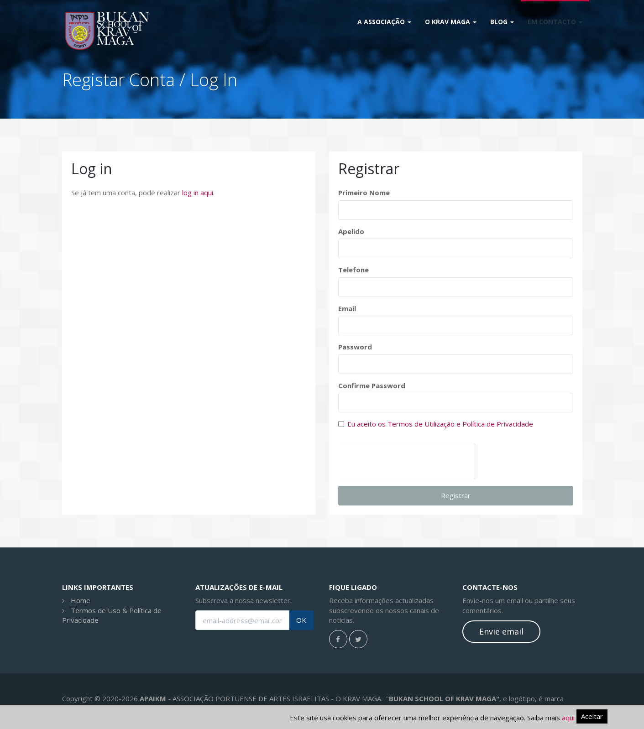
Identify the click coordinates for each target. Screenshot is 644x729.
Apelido (351, 231)
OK (301, 620)
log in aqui (197, 192)
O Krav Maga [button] (450, 21)
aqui (568, 717)
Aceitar (592, 716)
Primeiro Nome (364, 192)
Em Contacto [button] (555, 21)
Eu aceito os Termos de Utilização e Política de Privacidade (440, 423)
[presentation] (406, 461)
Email (347, 308)
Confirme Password (371, 385)
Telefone (353, 269)
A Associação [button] (384, 21)
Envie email (501, 631)
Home (80, 600)
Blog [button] (502, 21)
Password (355, 346)
